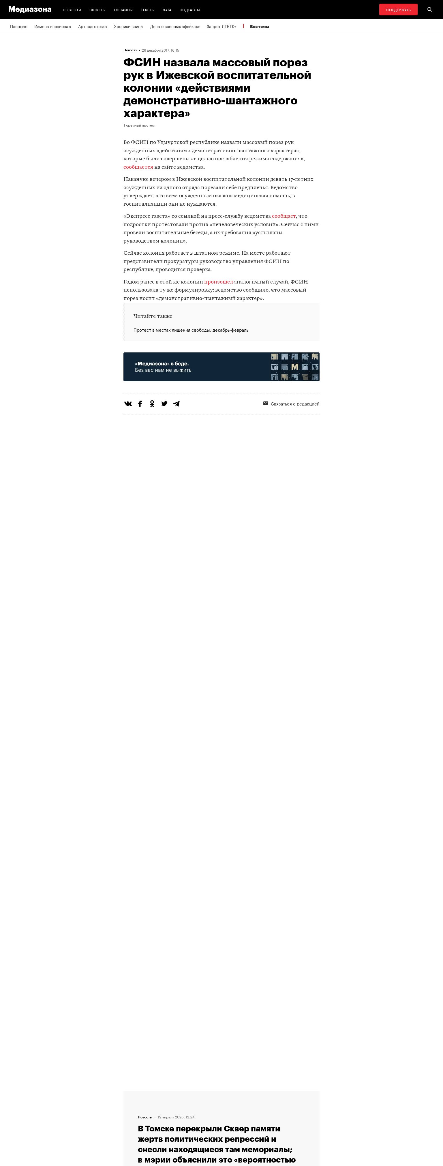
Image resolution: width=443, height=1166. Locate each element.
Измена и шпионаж (52, 26)
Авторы (132, 1115)
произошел (218, 282)
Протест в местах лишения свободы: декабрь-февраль (191, 330)
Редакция (134, 1093)
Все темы (259, 26)
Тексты (148, 9)
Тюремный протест (139, 125)
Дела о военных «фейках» (175, 26)
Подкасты (190, 9)
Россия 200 (207, 1126)
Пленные (18, 26)
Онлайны (123, 9)
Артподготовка (92, 26)
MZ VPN (203, 1115)
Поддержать (398, 9)
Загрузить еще (221, 907)
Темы (130, 1126)
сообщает (284, 216)
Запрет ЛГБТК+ (221, 26)
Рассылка (205, 1104)
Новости (72, 9)
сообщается (138, 167)
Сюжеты (97, 9)
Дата (167, 9)
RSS (202, 1093)
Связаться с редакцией (291, 403)
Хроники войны (128, 26)
